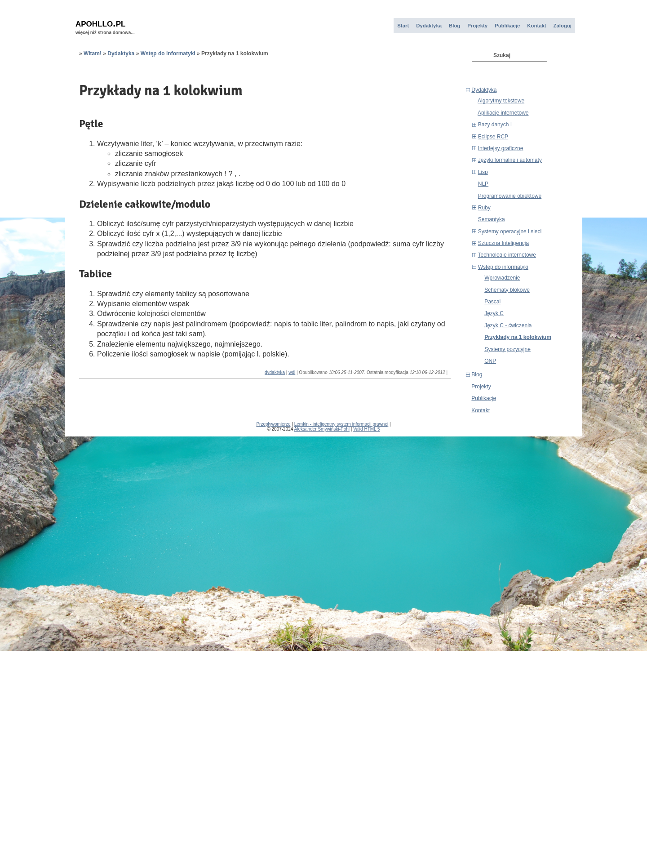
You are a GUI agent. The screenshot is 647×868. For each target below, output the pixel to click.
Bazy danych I (495, 124)
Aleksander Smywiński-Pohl (322, 429)
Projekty (477, 25)
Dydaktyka (429, 25)
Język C (494, 313)
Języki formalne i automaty (510, 160)
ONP (490, 361)
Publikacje (507, 25)
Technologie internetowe (507, 255)
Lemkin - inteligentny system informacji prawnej (341, 424)
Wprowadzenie (502, 278)
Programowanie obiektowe (509, 196)
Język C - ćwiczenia (508, 325)
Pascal (492, 301)
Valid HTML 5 (366, 429)
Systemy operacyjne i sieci (509, 231)
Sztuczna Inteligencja (503, 243)
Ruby (484, 208)
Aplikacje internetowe (503, 113)
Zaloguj (563, 25)
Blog (454, 25)
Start (403, 25)
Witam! (93, 53)
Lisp (483, 172)
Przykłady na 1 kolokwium (517, 337)
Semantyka (491, 219)
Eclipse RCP (493, 137)
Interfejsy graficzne (500, 148)
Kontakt (536, 25)
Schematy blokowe (507, 290)
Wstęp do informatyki (503, 267)
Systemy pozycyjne (507, 349)
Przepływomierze (273, 424)
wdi (291, 372)
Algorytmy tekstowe (501, 101)
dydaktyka (275, 372)
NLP (483, 184)
